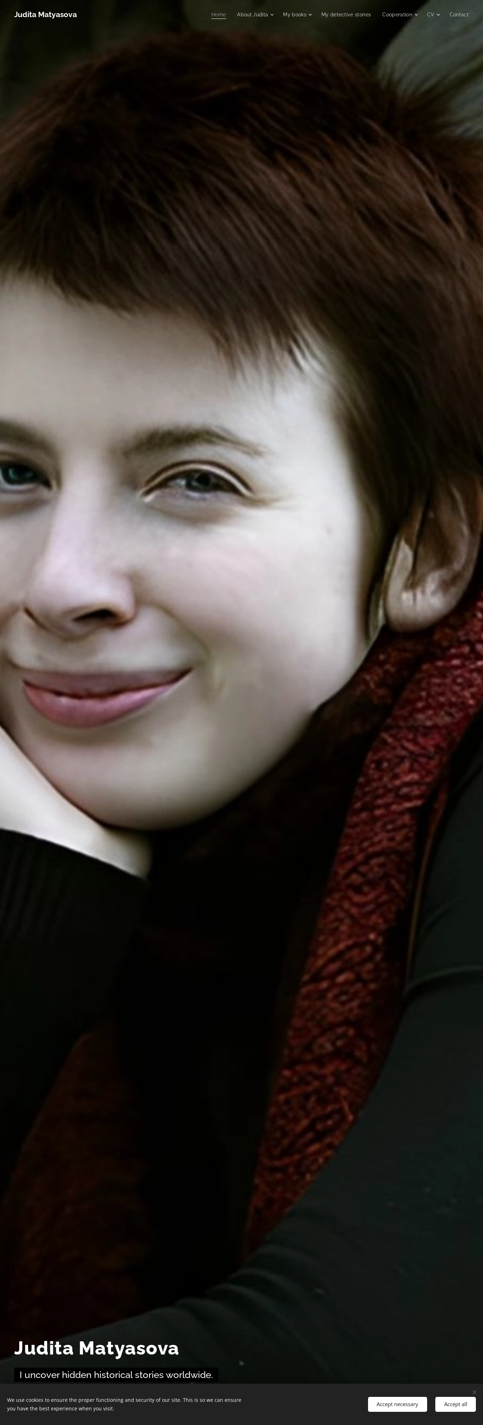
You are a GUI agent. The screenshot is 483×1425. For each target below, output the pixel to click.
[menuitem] (212, 15)
